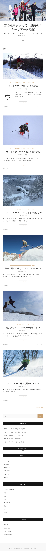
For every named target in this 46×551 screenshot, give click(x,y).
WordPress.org (8, 534)
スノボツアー (24, 82)
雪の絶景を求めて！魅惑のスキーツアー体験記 (23, 27)
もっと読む (23, 102)
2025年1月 (7, 461)
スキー (5, 493)
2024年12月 (7, 464)
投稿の (7, 528)
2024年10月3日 (22, 386)
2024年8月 (7, 477)
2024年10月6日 (22, 330)
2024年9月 (7, 474)
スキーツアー (7, 496)
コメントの (8, 531)
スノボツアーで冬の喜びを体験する (23, 152)
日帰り (5, 512)
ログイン (6, 524)
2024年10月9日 (22, 271)
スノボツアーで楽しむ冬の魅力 (23, 86)
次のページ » (39, 407)
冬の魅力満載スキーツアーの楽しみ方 (14, 435)
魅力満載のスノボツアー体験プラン (23, 327)
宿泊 (5, 506)
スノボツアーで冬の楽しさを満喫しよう (23, 212)
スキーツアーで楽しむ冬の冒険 (12, 438)
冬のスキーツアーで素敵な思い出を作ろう (15, 429)
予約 (33, 82)
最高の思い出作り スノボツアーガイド (23, 268)
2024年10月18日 (22, 89)
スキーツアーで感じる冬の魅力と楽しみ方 (15, 432)
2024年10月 (7, 471)
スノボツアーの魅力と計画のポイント (23, 383)
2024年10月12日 (22, 215)
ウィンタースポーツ (15, 82)
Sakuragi (5, 106)
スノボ (5, 499)
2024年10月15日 (22, 155)
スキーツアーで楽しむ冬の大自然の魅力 (14, 442)
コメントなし (39, 106)
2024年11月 (7, 467)
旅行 (29, 82)
